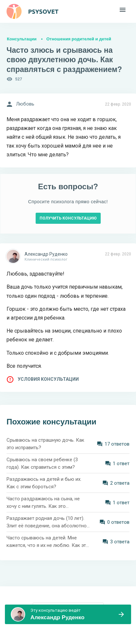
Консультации (22, 38)
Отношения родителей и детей (78, 38)
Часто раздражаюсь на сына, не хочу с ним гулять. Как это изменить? (43, 503)
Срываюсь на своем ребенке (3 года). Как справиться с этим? (42, 463)
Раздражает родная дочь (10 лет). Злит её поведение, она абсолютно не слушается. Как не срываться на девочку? (47, 522)
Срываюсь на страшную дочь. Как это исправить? (45, 443)
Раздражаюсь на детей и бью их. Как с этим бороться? (44, 483)
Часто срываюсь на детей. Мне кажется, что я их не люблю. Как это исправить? (48, 542)
